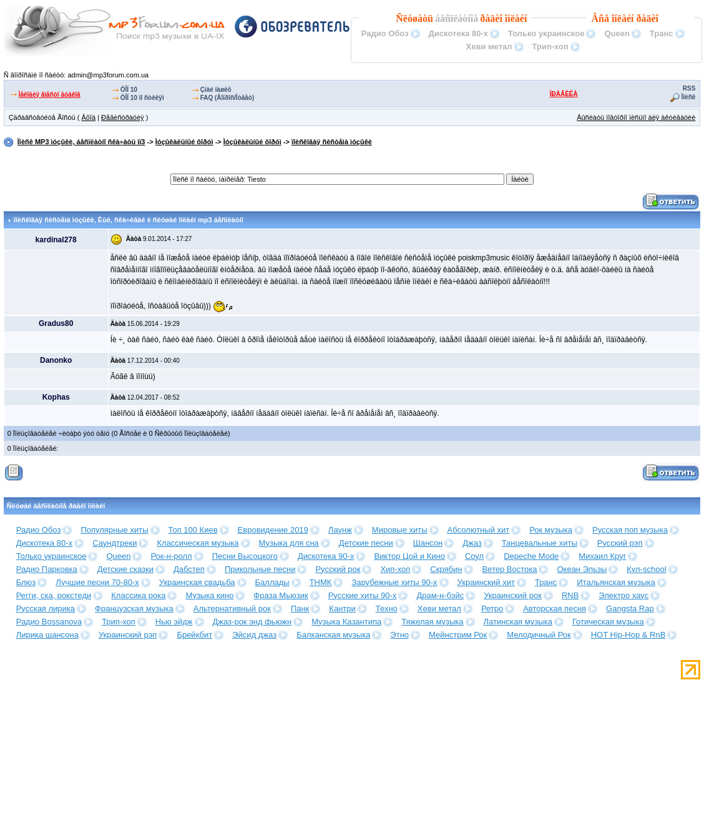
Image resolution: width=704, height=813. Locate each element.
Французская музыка (134, 608)
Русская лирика (45, 608)
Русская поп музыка (630, 530)
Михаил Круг (602, 556)
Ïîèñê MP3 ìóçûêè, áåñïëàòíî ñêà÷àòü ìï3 (81, 141)
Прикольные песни (260, 569)
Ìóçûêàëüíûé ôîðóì (184, 141)
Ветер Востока (509, 569)
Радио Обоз (385, 33)
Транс (661, 33)
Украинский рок (513, 595)
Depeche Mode (531, 556)
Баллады (272, 582)
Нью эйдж (174, 621)
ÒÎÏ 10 (128, 89)
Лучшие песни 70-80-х (97, 582)
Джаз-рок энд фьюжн (252, 621)
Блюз (26, 582)
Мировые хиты (400, 530)
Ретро (492, 608)
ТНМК (321, 582)
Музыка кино (209, 595)
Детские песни (366, 543)
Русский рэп (620, 543)
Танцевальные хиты (539, 543)
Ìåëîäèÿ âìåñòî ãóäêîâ (50, 94)
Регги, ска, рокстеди (54, 595)
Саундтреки (114, 543)
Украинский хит (486, 582)
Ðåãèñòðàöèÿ (122, 117)
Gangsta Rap (630, 608)
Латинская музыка (518, 621)
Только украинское (546, 33)
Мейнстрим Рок (458, 634)
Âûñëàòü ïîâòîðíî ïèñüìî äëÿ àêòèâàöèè (636, 117)
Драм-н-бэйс (440, 595)
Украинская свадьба (197, 582)
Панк (300, 608)
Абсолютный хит (478, 530)
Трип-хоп (550, 46)
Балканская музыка (333, 634)
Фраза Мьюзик (280, 595)
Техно (387, 608)
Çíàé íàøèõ (216, 89)
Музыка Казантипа (346, 621)
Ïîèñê (689, 97)
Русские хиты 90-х (362, 595)
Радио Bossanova (49, 621)
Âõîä (88, 117)
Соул (474, 556)
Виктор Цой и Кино (409, 556)
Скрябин (446, 569)
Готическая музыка (608, 621)
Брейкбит (194, 634)
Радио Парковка (46, 569)
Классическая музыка (197, 543)
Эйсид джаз (254, 634)
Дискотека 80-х (458, 33)
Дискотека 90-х (326, 556)
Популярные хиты (114, 530)
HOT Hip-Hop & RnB (628, 634)
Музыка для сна (289, 543)
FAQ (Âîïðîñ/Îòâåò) (227, 97)
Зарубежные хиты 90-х (394, 582)
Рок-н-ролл (171, 556)
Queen (616, 33)
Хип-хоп (395, 569)
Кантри (342, 608)
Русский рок (337, 569)
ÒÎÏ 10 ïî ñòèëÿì (142, 97)
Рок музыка (550, 530)
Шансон (427, 543)
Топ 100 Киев (193, 530)
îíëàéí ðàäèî (635, 18)
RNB (570, 595)
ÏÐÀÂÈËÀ (564, 94)
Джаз (472, 543)
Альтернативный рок (232, 608)
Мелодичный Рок (538, 634)
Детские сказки (125, 569)
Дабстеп (189, 569)
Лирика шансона (47, 634)
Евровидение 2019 (273, 530)
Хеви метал (489, 46)
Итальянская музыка (616, 582)
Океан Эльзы (582, 569)
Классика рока (138, 595)
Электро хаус (623, 595)
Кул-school (646, 569)
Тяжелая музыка (432, 621)
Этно (399, 634)
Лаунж (340, 530)
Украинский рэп (128, 634)
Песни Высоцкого (245, 556)
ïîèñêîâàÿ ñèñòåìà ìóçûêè (331, 141)
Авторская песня (554, 608)
